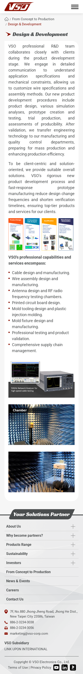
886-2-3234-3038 (22, 622)
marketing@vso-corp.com (29, 634)
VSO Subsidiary (16, 643)
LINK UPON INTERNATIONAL (25, 649)
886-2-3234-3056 (22, 628)
